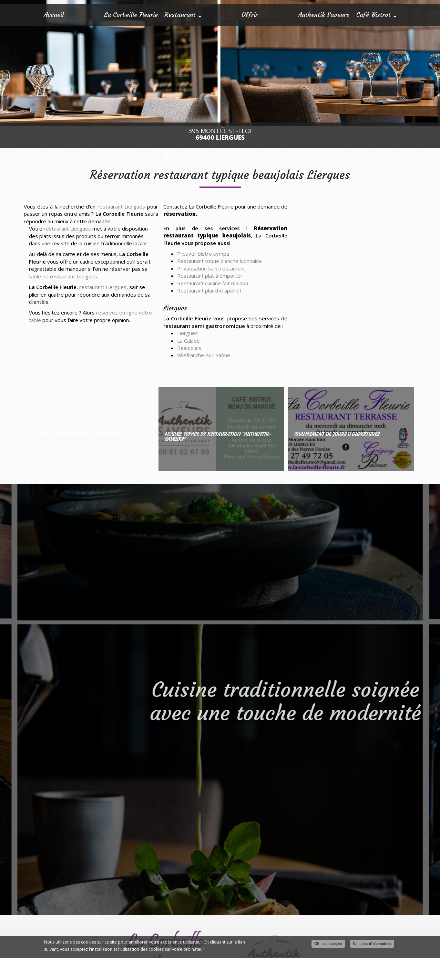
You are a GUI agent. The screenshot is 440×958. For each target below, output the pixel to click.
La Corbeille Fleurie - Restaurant (152, 15)
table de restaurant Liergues (63, 276)
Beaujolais (189, 347)
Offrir (250, 15)
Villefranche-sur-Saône (203, 355)
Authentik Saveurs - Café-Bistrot (347, 15)
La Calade (188, 340)
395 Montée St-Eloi (220, 134)
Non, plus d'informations (372, 943)
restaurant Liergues (121, 206)
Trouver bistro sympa (203, 253)
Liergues (187, 333)
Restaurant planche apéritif (209, 290)
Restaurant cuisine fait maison (212, 283)
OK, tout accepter (328, 943)
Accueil (54, 15)
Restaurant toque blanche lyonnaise (219, 260)
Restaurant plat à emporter (210, 275)
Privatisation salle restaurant (211, 268)
